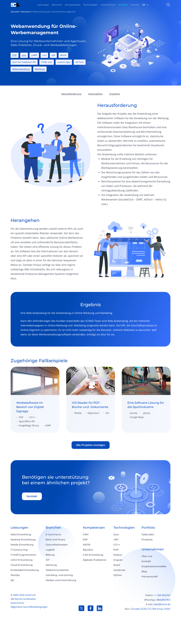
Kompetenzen (94, 527)
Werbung (40, 69)
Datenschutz (17, 602)
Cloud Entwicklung (22, 565)
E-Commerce (53, 534)
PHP (14, 55)
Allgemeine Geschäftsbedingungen (29, 606)
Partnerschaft (150, 576)
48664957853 (163, 599)
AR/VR (86, 544)
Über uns (147, 556)
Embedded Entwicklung (25, 570)
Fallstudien (26, 11)
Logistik (50, 549)
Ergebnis (114, 94)
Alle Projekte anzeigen (90, 445)
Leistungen (19, 527)
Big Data (88, 549)
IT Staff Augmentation (23, 554)
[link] (35, 400)
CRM (85, 534)
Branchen (53, 527)
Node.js (117, 554)
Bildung (50, 554)
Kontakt (32, 496)
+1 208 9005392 (162, 595)
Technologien (124, 527)
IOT (47, 560)
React (116, 565)
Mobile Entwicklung (22, 544)
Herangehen (95, 94)
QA (12, 580)
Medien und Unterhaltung (61, 580)
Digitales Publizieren (94, 560)
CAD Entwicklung (93, 554)
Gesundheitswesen (57, 544)
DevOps (15, 575)
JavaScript (119, 570)
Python (117, 575)
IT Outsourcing (19, 549)
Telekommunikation (57, 570)
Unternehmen (153, 549)
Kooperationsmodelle (154, 566)
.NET (116, 539)
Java (24, 55)
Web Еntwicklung (21, 534)
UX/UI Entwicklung (22, 560)
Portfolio (148, 527)
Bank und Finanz (55, 539)
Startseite (15, 11)
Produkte (147, 539)
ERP (85, 539)
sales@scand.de (161, 604)
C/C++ (116, 544)
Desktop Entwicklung (23, 539)
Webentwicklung (21, 69)
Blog (144, 571)
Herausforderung (71, 94)
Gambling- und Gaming (59, 575)
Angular (118, 560)
